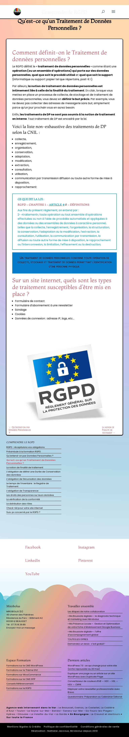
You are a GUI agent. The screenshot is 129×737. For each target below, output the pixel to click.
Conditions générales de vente (100, 726)
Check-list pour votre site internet (24, 508)
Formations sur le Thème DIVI (22, 670)
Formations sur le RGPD (18, 688)
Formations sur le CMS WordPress (24, 665)
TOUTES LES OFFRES (78, 639)
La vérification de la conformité (23, 499)
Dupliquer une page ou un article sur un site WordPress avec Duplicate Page (91, 675)
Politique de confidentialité (61, 726)
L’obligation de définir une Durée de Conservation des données (33, 473)
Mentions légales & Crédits (24, 726)
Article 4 (56, 204)
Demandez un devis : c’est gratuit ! (86, 643)
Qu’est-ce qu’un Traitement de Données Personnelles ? (31, 462)
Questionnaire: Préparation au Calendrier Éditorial (95, 696)
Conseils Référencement (20, 683)
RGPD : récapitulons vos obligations (25, 447)
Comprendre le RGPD (20, 442)
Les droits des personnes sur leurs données (30, 495)
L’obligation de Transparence (22, 490)
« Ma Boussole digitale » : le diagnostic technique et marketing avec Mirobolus (94, 617)
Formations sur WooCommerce (23, 674)
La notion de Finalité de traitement (24, 467)
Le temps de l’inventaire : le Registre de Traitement (27, 485)
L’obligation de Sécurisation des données (29, 479)
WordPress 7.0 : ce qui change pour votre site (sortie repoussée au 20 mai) (92, 667)
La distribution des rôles (19, 503)
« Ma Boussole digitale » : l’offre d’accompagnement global (84, 633)
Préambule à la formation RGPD (23, 451)
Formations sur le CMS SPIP (20, 679)
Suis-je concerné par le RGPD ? (23, 512)
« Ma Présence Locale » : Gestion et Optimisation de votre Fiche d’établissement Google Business (94, 625)
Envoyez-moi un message (20, 627)
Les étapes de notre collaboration (86, 611)
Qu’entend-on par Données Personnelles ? (29, 455)
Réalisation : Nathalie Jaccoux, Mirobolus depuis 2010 (64, 730)
